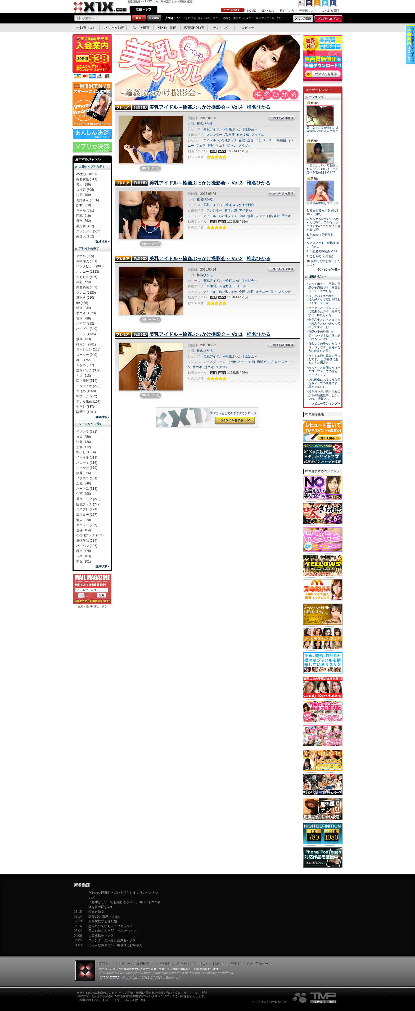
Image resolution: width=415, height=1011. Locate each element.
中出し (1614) (86, 452)
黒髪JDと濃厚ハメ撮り (104, 916)
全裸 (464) (83, 530)
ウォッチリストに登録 (281, 118)
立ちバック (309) (88, 370)
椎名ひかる (258, 107)
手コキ (220, 145)
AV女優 (229, 135)
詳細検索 (143, 963)
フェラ (200, 145)
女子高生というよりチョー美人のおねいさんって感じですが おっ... (324, 323)
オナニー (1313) (87, 271)
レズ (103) (83, 556)
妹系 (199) (83, 195)
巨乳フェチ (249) (88, 504)
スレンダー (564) (88, 231)
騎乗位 (281, 140)
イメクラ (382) (86, 431)
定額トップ (143, 9)
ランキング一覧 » (328, 269)
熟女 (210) (83, 205)
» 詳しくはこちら (135, 999)
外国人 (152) (85, 236)
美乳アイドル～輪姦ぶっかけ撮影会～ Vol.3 (196, 183)
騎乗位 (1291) (86, 412)
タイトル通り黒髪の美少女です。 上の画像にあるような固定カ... (324, 359)
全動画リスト (308, 10)
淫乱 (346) (83, 483)
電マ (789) (83, 318)
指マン (232, 145)
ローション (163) (88, 349)
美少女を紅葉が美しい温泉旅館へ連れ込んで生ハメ (322, 131)
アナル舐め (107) (88, 401)
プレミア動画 (140, 28)
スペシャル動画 (113, 28)
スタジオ (245, 145)
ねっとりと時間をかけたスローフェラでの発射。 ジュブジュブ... (324, 371)
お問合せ (180, 963)
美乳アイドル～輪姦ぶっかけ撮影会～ (230, 129)
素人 (200, 18)
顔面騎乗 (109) (86, 287)
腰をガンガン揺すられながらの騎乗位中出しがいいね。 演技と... (324, 395)
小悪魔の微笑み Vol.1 (323, 251)
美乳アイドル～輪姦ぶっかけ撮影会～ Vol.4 (196, 107)
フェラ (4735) (86, 334)
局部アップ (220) (88, 499)
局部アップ (262, 18)
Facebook (333, 3)
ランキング (221, 28)
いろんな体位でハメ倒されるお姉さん (115, 945)
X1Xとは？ (268, 10)
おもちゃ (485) (86, 277)
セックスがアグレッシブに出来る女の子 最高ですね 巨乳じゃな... (324, 311)
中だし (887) (85, 406)
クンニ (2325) (86, 292)
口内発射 (273, 216)
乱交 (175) (83, 551)
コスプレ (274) (86, 509)
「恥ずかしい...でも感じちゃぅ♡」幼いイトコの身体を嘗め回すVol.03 (322, 169)
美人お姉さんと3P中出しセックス (112, 931)
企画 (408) (83, 494)
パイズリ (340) (86, 329)
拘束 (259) (83, 437)
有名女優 (243, 135)
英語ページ (264, 963)
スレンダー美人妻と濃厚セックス (112, 940)
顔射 (211, 145)
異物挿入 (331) (86, 261)
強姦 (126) (83, 442)
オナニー (262, 292)
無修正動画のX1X (100, 7)
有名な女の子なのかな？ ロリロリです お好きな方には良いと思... (325, 347)
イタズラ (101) (86, 478)
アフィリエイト (201, 963)
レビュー (248, 28)
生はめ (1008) (86, 391)
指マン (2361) (86, 344)
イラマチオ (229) (88, 386)
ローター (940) (86, 355)
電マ (273, 292)
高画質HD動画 (194, 28)
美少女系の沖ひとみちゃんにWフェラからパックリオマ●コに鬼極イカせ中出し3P (323, 224)
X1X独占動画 (166, 28)
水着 (250, 216)
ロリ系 (192, 18)
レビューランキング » (325, 403)
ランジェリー (265, 140)
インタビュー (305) (89, 266)
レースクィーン (214, 362)
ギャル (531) (85, 210)
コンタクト (309, 3)
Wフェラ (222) (86, 396)
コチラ (103, 606)
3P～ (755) (84, 360)
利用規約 (246, 963)
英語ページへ (301, 3)
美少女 (237, 18)
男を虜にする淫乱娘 (102, 921)
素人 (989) (83, 184)
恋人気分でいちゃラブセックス (110, 926)
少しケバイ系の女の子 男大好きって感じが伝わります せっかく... (324, 299)
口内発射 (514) (86, 381)
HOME (251, 10)
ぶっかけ (276, 18)
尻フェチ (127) (86, 514)
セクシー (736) (86, 525)
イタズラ (248, 18)
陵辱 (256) (83, 473)
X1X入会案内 (92, 56)
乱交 (242, 140)
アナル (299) (85, 256)
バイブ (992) (85, 323)
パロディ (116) (86, 463)
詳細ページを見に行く (151, 168)
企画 (250, 140)
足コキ (209, 367)
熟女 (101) (83, 561)
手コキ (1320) (86, 313)
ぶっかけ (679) (86, 468)
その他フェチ (227, 140)
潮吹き (227, 18)
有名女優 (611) (86, 179)
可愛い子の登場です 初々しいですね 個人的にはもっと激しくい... (324, 335)
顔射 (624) (83, 282)
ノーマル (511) (86, 457)
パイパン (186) (86, 546)
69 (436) (82, 303)
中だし (217, 18)
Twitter (325, 3)
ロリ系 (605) (85, 190)
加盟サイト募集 (226, 963)
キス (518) (83, 376)
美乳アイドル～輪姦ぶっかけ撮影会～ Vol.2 (196, 258)
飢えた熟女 (96, 912)
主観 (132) (83, 447)
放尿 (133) (83, 339)
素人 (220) (83, 520)
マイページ (233, 10)
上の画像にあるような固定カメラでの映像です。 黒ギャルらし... (324, 383)
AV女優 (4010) (86, 174)
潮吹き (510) (85, 297)
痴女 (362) (83, 221)
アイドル (257, 135)
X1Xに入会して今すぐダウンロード (233, 413)
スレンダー (214, 135)
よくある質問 (330, 10)
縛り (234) (83, 308)
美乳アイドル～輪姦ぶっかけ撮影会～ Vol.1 (196, 334)
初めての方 (287, 10)
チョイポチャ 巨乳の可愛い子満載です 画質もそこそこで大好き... (324, 287)
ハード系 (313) (86, 489)
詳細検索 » (103, 241)
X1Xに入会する (234, 421)
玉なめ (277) (85, 365)
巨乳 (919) (83, 216)
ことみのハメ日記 (321, 256)
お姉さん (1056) (87, 200)
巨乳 (208, 18)
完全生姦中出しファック (322, 203)
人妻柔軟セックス (101, 935)
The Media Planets (314, 997)
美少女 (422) (85, 226)
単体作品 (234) (86, 540)
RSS (317, 3)
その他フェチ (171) (89, 535)
